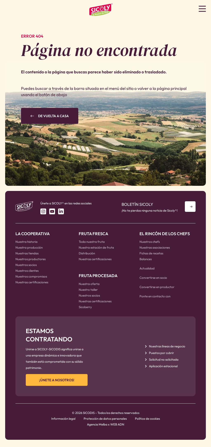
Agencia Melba (97, 426)
